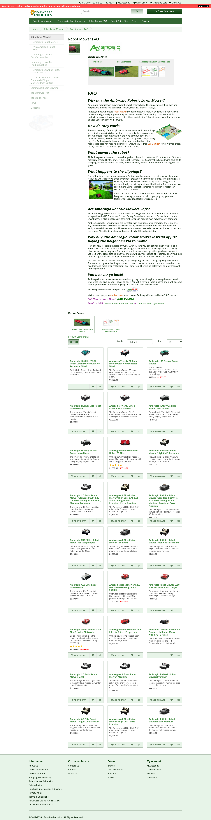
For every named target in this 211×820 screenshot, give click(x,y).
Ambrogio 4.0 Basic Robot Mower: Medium (122, 675)
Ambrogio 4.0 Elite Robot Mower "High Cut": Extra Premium (122, 722)
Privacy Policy (35, 792)
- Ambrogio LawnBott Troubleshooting (42, 63)
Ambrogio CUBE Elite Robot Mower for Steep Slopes (84, 541)
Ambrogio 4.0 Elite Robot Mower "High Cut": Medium (84, 720)
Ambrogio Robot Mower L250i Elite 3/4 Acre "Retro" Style (164, 586)
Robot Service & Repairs (41, 781)
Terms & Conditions (39, 796)
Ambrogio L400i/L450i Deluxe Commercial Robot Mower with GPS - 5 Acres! (164, 632)
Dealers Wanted (37, 773)
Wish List (151, 773)
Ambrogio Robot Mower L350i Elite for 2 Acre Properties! (125, 631)
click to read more (71, 6)
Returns (72, 769)
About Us (33, 765)
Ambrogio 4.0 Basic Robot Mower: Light (83, 675)
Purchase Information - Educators (45, 788)
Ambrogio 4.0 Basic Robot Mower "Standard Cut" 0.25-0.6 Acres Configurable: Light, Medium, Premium (85, 499)
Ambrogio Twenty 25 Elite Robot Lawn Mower (162, 407)
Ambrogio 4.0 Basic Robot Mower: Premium (162, 675)
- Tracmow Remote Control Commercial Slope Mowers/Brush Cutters (45, 80)
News (135, 21)
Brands (111, 765)
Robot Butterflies (119, 21)
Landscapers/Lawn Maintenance (154, 61)
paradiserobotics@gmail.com (150, 303)
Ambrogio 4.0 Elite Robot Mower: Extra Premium (162, 720)
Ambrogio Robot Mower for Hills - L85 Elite (123, 452)
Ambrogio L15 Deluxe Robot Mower (163, 362)
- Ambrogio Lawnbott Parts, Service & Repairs (45, 71)
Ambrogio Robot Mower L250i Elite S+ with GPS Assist (86, 631)
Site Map (72, 773)
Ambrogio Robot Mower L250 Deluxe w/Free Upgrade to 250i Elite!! (124, 587)
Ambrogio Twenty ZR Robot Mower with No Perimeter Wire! (123, 364)
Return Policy (35, 785)
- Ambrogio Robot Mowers (45, 41)
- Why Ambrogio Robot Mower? (43, 48)
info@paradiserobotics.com (119, 303)
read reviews (116, 295)
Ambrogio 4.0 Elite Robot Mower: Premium (122, 541)
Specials (112, 777)
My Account (153, 765)
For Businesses (124, 61)
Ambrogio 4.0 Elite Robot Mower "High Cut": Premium (164, 541)
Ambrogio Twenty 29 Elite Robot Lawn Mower (83, 452)
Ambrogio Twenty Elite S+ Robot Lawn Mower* (122, 407)
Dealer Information (38, 769)
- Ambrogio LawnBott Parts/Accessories (42, 56)
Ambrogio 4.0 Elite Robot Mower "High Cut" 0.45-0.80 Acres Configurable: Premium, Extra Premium (123, 499)
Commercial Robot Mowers (71, 21)
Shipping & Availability (40, 777)
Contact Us (73, 765)
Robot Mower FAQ (98, 21)
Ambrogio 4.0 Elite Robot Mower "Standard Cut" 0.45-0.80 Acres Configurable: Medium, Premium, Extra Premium (163, 500)
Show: (160, 341)
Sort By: (120, 341)
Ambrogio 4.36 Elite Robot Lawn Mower (84, 586)
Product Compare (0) (78, 336)
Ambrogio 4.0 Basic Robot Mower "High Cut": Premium (164, 452)
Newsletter (152, 777)
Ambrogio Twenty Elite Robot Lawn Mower (85, 407)
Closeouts (146, 21)
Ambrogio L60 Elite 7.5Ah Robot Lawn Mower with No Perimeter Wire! (85, 364)
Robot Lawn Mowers (43, 21)
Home (35, 29)
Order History (154, 769)
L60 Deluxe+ (154, 143)
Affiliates (112, 773)
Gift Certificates (115, 769)
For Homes (97, 61)
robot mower (120, 111)
